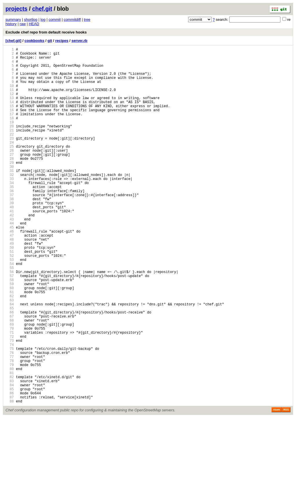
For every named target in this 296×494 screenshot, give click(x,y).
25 (9, 168)
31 (9, 197)
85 (9, 462)
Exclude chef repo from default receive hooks (46, 32)
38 (9, 231)
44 (9, 261)
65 (9, 364)
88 (9, 477)
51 (9, 295)
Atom (276, 485)
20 (9, 143)
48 (9, 280)
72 (9, 398)
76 (9, 418)
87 (9, 472)
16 (9, 123)
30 (9, 192)
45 (9, 266)
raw (23, 24)
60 (9, 339)
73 (9, 403)
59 (9, 335)
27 (9, 177)
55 (9, 315)
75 (9, 413)
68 (9, 379)
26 (9, 172)
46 (9, 271)
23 (9, 158)
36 (9, 222)
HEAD (34, 24)
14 (9, 114)
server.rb (79, 40)
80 (9, 438)
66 (9, 369)
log (42, 19)
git (49, 40)
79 (9, 433)
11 (9, 99)
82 (9, 447)
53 (9, 305)
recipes (62, 40)
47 (9, 276)
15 (9, 118)
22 (9, 153)
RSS (286, 485)
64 (9, 359)
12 (9, 104)
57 (9, 325)
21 (9, 148)
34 (9, 212)
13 (9, 109)
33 (9, 207)
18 (9, 133)
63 (9, 354)
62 (9, 349)
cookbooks (35, 40)
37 (9, 226)
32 (9, 202)
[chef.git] (13, 40)
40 (9, 241)
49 (9, 285)
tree (87, 19)
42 (9, 251)
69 (9, 384)
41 (9, 246)
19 (9, 138)
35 (9, 217)
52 (9, 300)
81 (9, 443)
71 (9, 393)
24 (9, 163)
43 (9, 256)
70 (9, 389)
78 (9, 428)
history (10, 24)
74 (9, 408)
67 (9, 374)
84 (9, 457)
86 (9, 467)
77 (9, 423)
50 (9, 290)
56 (9, 320)
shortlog (30, 19)
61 (9, 344)
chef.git (42, 8)
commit (55, 19)
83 (9, 452)
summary (13, 19)
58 (9, 330)
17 (9, 128)
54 (9, 310)
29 (9, 187)
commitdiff (72, 19)
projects (16, 8)
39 (9, 236)
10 (9, 94)
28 (9, 182)
